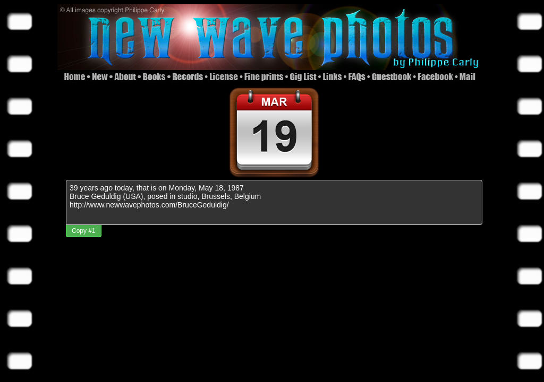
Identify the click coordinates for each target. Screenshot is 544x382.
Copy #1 (84, 231)
